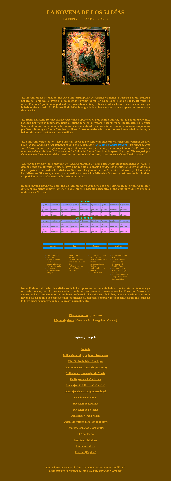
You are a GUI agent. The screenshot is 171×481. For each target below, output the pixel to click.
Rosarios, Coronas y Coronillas (85, 427)
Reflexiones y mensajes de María (85, 373)
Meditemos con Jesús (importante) (86, 367)
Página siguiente (64, 320)
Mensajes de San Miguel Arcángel (85, 391)
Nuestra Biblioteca (85, 440)
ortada (74, 470)
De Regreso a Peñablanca (85, 379)
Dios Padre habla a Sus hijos (85, 361)
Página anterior (78, 315)
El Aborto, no (85, 433)
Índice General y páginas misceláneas (85, 355)
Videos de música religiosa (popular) (85, 421)
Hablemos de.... (85, 446)
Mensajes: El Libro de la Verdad (85, 385)
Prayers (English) (85, 452)
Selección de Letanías (86, 403)
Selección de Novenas (85, 409)
